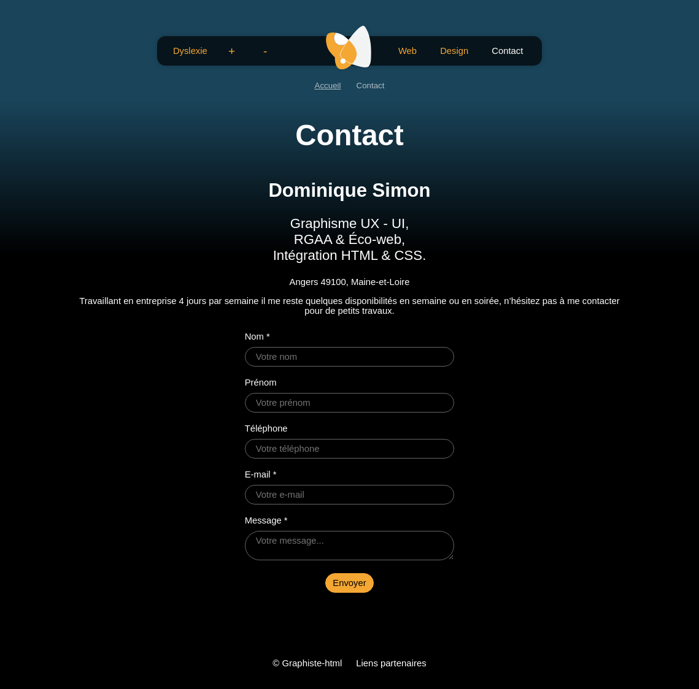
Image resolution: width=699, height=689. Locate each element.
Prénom (261, 382)
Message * (266, 520)
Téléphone (266, 428)
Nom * (257, 336)
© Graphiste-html (307, 663)
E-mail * (261, 474)
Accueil (328, 85)
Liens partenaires (391, 663)
